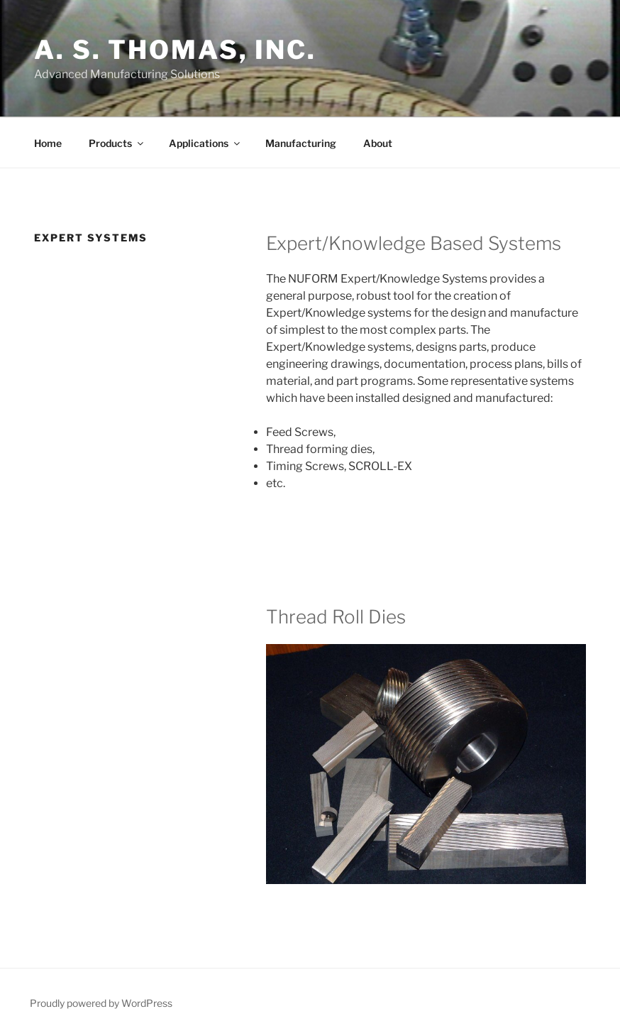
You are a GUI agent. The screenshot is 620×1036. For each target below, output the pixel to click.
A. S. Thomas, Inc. (175, 49)
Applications (205, 143)
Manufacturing (300, 143)
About (377, 143)
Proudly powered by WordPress (101, 1003)
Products (117, 143)
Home (48, 143)
